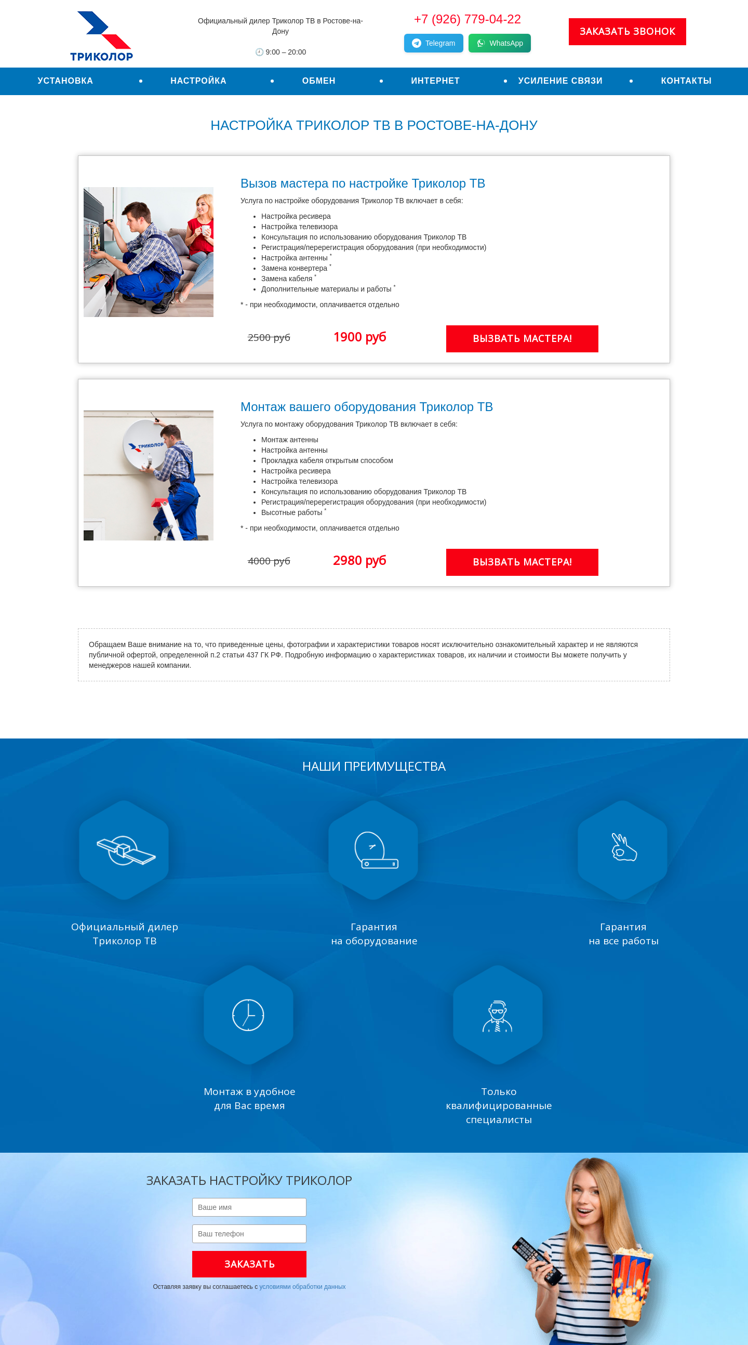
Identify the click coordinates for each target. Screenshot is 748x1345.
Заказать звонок (627, 31)
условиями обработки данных (302, 1286)
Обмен (319, 80)
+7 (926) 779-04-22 (467, 19)
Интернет (435, 80)
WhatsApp (500, 43)
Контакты (686, 80)
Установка (66, 80)
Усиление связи (560, 80)
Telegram (434, 43)
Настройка (198, 80)
